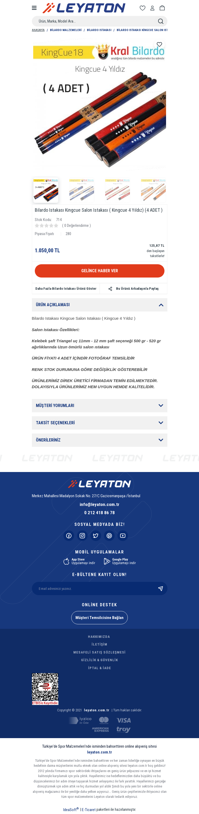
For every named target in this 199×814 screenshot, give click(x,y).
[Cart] (163, 8)
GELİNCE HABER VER (99, 270)
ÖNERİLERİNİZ (48, 440)
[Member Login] (153, 8)
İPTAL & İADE (99, 668)
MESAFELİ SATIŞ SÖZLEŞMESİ (99, 652)
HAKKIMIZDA (99, 637)
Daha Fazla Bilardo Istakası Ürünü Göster (65, 289)
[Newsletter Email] (99, 588)
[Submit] (160, 588)
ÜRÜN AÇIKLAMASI (53, 304)
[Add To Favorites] (159, 44)
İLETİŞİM (99, 644)
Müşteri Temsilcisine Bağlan (99, 617)
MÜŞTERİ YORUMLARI (55, 405)
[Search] (99, 21)
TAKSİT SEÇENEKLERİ (55, 422)
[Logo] (84, 8)
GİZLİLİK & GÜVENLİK (99, 660)
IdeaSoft (71, 809)
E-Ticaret (89, 809)
